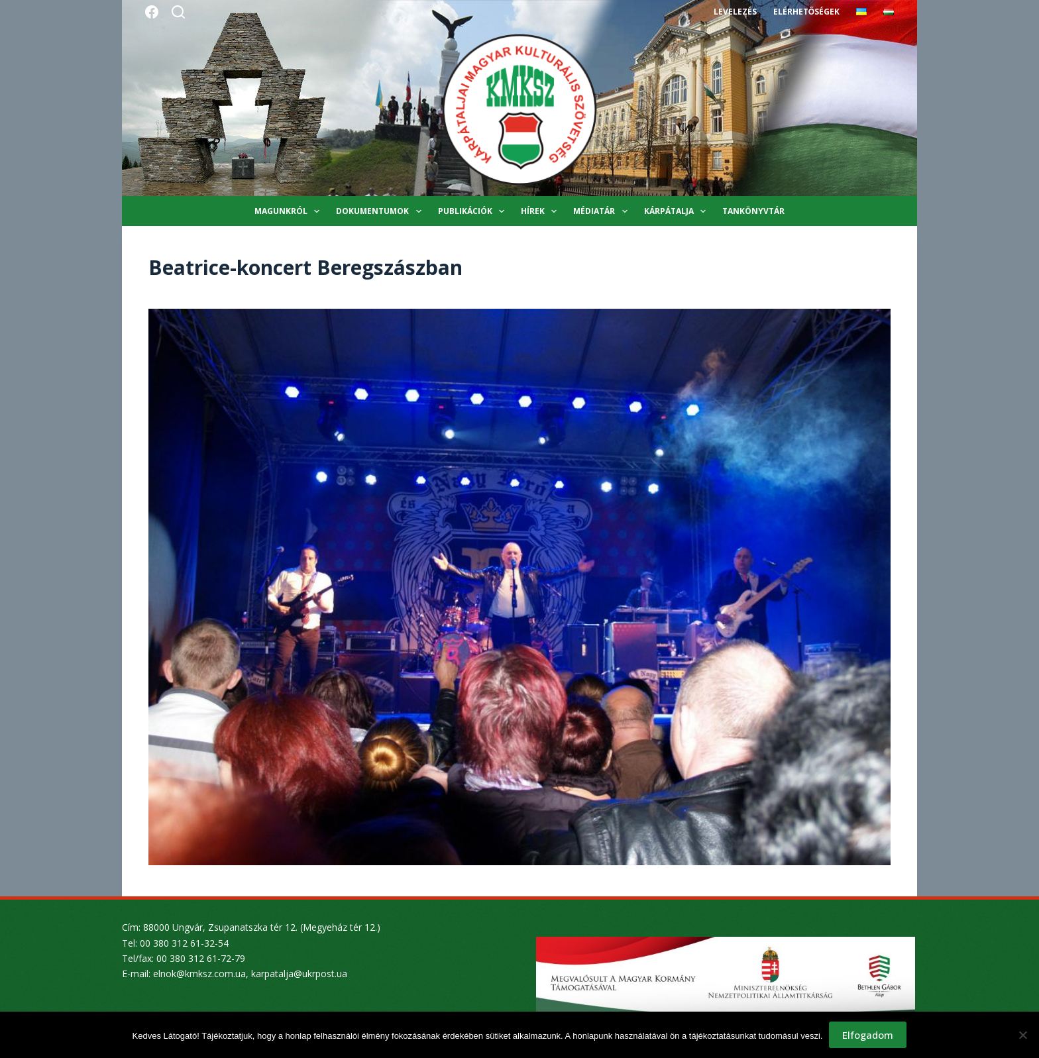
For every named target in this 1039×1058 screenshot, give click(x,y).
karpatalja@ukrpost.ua (299, 973)
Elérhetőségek (806, 11)
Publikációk (474, 211)
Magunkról (289, 211)
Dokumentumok (381, 211)
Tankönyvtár (753, 211)
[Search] (178, 12)
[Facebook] (151, 12)
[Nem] (1022, 1034)
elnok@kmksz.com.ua (199, 973)
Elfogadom (867, 1034)
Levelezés (735, 11)
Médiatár (602, 211)
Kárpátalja (677, 211)
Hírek (541, 211)
